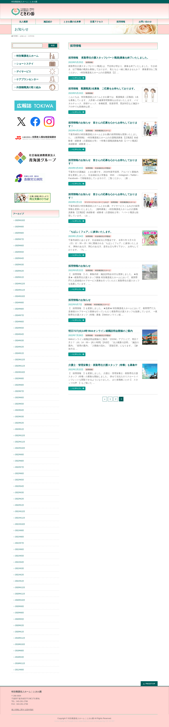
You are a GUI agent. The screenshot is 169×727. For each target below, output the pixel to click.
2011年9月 (19, 670)
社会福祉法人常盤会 (102, 168)
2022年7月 (19, 467)
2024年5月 (19, 328)
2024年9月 (19, 302)
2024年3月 (19, 340)
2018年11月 (20, 663)
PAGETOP (150, 684)
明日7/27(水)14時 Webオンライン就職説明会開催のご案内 (100, 331)
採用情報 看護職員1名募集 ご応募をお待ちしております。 (102, 88)
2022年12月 (20, 435)
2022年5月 (19, 480)
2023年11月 (20, 366)
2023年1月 (19, 429)
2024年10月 (20, 296)
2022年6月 (19, 473)
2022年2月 (19, 499)
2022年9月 (19, 454)
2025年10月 (20, 220)
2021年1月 (19, 581)
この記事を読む (76, 78)
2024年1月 (19, 353)
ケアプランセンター (27, 79)
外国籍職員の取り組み (28, 87)
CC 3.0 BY (110, 721)
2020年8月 (19, 613)
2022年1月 (19, 505)
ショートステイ (25, 63)
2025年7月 (19, 239)
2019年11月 (20, 638)
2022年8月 (19, 461)
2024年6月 (19, 322)
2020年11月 (20, 594)
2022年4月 (19, 486)
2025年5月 (19, 252)
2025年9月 (19, 227)
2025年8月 (19, 233)
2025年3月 (19, 265)
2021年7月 (19, 543)
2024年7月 (19, 315)
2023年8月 (19, 385)
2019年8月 (19, 651)
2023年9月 (19, 378)
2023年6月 (19, 397)
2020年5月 (19, 619)
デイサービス (23, 71)
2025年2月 (19, 271)
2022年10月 (20, 448)
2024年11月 (20, 290)
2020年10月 (20, 600)
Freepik (70, 721)
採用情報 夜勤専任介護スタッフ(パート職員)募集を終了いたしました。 (108, 57)
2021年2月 (19, 575)
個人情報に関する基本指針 (22, 710)
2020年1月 (19, 632)
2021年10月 (20, 524)
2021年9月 (19, 530)
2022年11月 (20, 442)
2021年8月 (19, 537)
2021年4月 (19, 562)
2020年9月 (19, 606)
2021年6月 (19, 549)
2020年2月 (19, 625)
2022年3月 (19, 492)
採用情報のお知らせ (79, 266)
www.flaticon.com (85, 721)
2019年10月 (20, 644)
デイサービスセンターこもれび (97, 202)
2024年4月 (19, 334)
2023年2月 (19, 423)
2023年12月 (20, 360)
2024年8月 (19, 309)
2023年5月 (19, 404)
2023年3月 (19, 417)
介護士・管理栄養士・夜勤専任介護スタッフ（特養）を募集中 (102, 365)
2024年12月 (20, 284)
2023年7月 (19, 391)
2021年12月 (20, 511)
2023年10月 (20, 372)
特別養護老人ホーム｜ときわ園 (81, 718)
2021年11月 (20, 518)
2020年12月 (20, 587)
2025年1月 (19, 277)
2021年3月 (19, 568)
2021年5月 (19, 556)
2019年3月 (19, 657)
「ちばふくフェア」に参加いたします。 (90, 232)
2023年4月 (19, 410)
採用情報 (89, 62)
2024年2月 (19, 347)
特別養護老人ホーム (102, 131)
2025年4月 (19, 258)
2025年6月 (19, 245)
